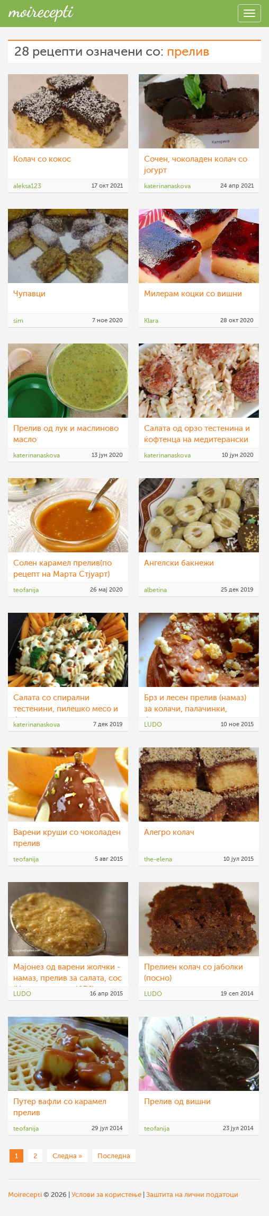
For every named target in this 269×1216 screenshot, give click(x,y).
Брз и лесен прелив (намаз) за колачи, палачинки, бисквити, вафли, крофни (195, 709)
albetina (155, 590)
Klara (151, 320)
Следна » (67, 1156)
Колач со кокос (42, 159)
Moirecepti (25, 1195)
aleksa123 (27, 186)
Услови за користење (106, 1195)
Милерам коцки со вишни (193, 293)
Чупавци (29, 293)
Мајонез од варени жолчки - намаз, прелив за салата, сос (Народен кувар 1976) (67, 978)
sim (18, 320)
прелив (188, 52)
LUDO (153, 724)
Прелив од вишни (177, 1101)
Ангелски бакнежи (179, 563)
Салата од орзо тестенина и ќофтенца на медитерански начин (197, 439)
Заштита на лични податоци (192, 1195)
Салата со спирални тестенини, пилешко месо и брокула (65, 709)
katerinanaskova (167, 186)
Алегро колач (169, 832)
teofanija (26, 590)
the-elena (158, 859)
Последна (113, 1156)
